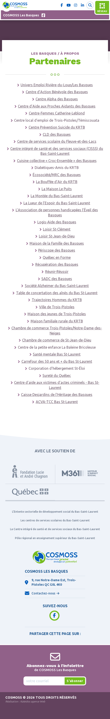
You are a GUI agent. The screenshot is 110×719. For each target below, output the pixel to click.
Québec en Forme (57, 257)
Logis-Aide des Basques (56, 222)
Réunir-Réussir (56, 272)
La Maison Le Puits (57, 189)
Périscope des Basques (56, 250)
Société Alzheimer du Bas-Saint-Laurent (57, 286)
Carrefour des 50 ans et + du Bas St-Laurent (56, 361)
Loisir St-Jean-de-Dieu (57, 236)
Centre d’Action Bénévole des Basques (57, 92)
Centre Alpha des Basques (57, 99)
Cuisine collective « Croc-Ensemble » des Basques (57, 161)
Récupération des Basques (56, 264)
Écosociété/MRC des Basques (57, 175)
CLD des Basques (57, 134)
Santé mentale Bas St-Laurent (56, 354)
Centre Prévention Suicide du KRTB (57, 127)
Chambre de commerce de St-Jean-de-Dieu (56, 340)
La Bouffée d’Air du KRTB (56, 182)
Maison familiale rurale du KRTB (57, 321)
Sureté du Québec (56, 376)
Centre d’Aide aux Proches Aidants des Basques (56, 106)
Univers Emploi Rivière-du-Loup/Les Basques (57, 85)
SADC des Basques (56, 279)
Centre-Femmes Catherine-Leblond (57, 113)
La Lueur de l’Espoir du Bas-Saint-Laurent (56, 203)
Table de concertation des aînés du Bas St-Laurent (56, 293)
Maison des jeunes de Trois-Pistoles (57, 314)
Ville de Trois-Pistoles (56, 307)
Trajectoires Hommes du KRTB (57, 300)
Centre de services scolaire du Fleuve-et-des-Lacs (56, 141)
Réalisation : (25, 701)
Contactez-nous (43, 593)
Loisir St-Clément (56, 229)
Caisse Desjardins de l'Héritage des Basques (56, 395)
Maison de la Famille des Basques (57, 243)
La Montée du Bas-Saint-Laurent (57, 196)
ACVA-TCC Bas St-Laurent (57, 402)
